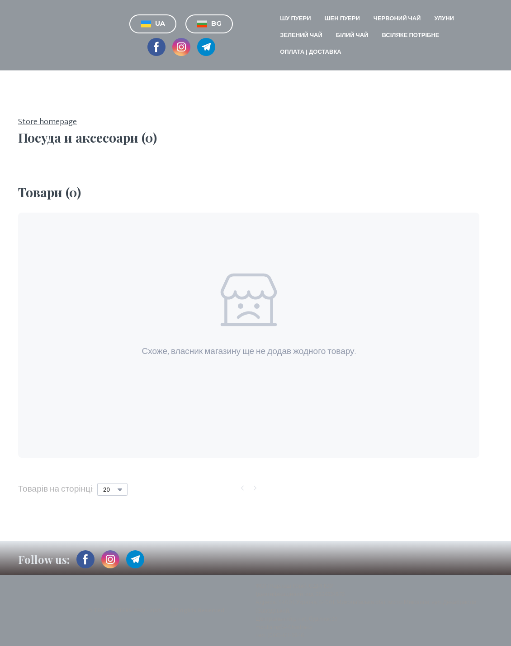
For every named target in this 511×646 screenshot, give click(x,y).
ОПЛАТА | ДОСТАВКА (310, 52)
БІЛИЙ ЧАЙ (352, 35)
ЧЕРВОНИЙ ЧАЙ (397, 18)
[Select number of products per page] (112, 489)
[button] (152, 23)
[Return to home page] (34, 35)
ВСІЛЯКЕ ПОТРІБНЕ (410, 35)
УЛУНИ (444, 18)
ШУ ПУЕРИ (295, 18)
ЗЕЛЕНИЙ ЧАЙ (301, 35)
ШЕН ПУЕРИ (342, 18)
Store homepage (47, 122)
